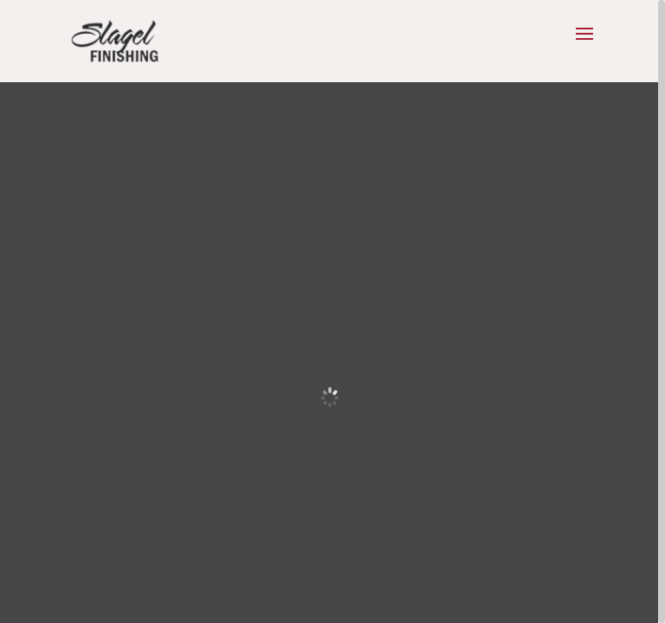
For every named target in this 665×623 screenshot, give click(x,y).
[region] (332, 311)
